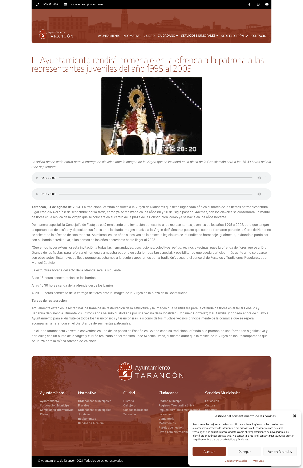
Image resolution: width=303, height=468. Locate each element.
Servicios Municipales (199, 36)
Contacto (258, 36)
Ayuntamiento (109, 36)
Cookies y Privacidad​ (236, 460)
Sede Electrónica (234, 36)
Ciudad (149, 36)
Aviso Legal (258, 460)
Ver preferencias (280, 451)
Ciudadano (168, 36)
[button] (294, 416)
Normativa (132, 36)
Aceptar (209, 451)
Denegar (244, 451)
